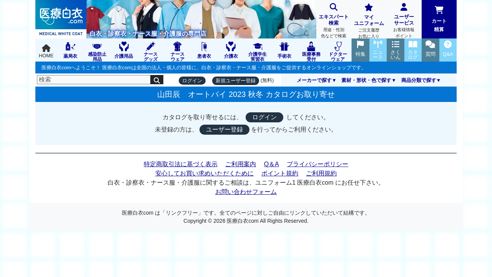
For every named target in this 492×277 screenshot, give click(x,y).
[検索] (94, 79)
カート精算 (439, 19)
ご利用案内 (240, 164)
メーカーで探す (314, 80)
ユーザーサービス (404, 21)
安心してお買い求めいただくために (204, 173)
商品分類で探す (418, 80)
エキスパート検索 (334, 21)
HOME (46, 51)
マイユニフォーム (369, 21)
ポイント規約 (279, 173)
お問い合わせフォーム (246, 192)
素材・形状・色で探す (366, 80)
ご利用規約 (321, 173)
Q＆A (271, 164)
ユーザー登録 (224, 129)
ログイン (192, 80)
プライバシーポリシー (317, 164)
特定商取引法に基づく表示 (181, 164)
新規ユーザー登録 (236, 80)
